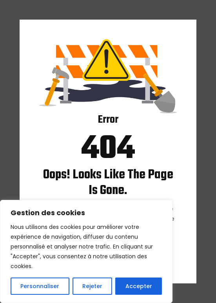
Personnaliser (39, 286)
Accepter (138, 286)
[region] (86, 251)
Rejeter (92, 286)
